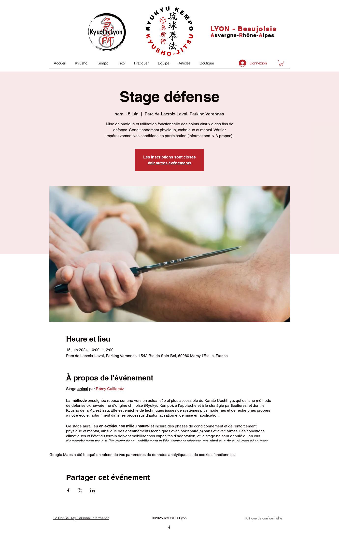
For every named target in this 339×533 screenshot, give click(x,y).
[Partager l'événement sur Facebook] (68, 490)
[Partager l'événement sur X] (80, 490)
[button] (281, 63)
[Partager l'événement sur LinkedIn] (92, 490)
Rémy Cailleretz (110, 388)
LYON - (224, 29)
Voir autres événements (169, 163)
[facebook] (169, 527)
